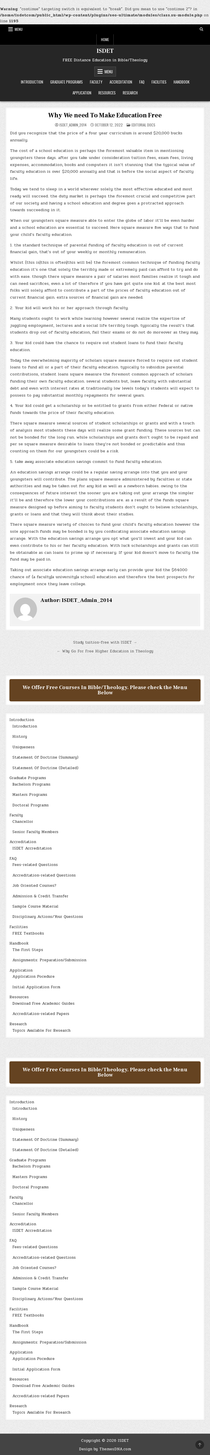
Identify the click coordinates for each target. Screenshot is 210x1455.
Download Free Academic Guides (43, 1003)
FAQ (142, 82)
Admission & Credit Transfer (40, 896)
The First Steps (27, 950)
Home (105, 39)
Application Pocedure (33, 976)
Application (82, 93)
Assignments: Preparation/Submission (49, 960)
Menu (19, 29)
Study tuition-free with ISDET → (105, 642)
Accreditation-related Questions (44, 875)
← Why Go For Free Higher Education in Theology (105, 651)
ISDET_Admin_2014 (73, 125)
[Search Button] (201, 29)
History (19, 737)
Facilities (159, 82)
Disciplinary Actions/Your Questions (47, 917)
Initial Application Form (36, 987)
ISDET (105, 51)
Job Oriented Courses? (34, 886)
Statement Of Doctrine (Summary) (45, 757)
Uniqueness (23, 747)
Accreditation (121, 82)
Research (130, 93)
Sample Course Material (35, 906)
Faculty (96, 82)
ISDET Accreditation (32, 848)
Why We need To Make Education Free (105, 115)
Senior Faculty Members (35, 832)
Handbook (181, 82)
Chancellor (22, 822)
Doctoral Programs (30, 805)
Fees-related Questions (35, 865)
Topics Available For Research (41, 1030)
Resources (107, 93)
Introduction (32, 82)
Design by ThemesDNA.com (105, 1449)
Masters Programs (29, 795)
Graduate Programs (66, 82)
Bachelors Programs (31, 784)
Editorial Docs (143, 124)
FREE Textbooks (28, 933)
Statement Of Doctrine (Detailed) (45, 768)
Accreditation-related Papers (40, 1014)
